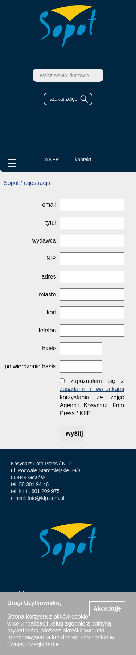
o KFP (52, 159)
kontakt (83, 159)
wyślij (74, 433)
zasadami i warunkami (92, 389)
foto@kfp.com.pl (46, 498)
